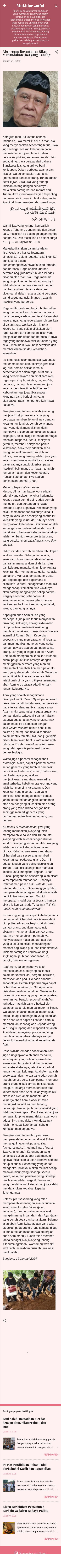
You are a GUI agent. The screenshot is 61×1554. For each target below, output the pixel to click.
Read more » (51, 1454)
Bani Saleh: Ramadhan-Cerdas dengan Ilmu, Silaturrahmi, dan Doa (24, 1423)
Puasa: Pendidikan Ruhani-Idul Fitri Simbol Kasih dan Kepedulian (27, 1467)
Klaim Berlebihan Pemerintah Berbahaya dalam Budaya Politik (25, 1509)
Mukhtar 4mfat (30, 5)
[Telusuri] (56, 7)
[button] (56, 52)
